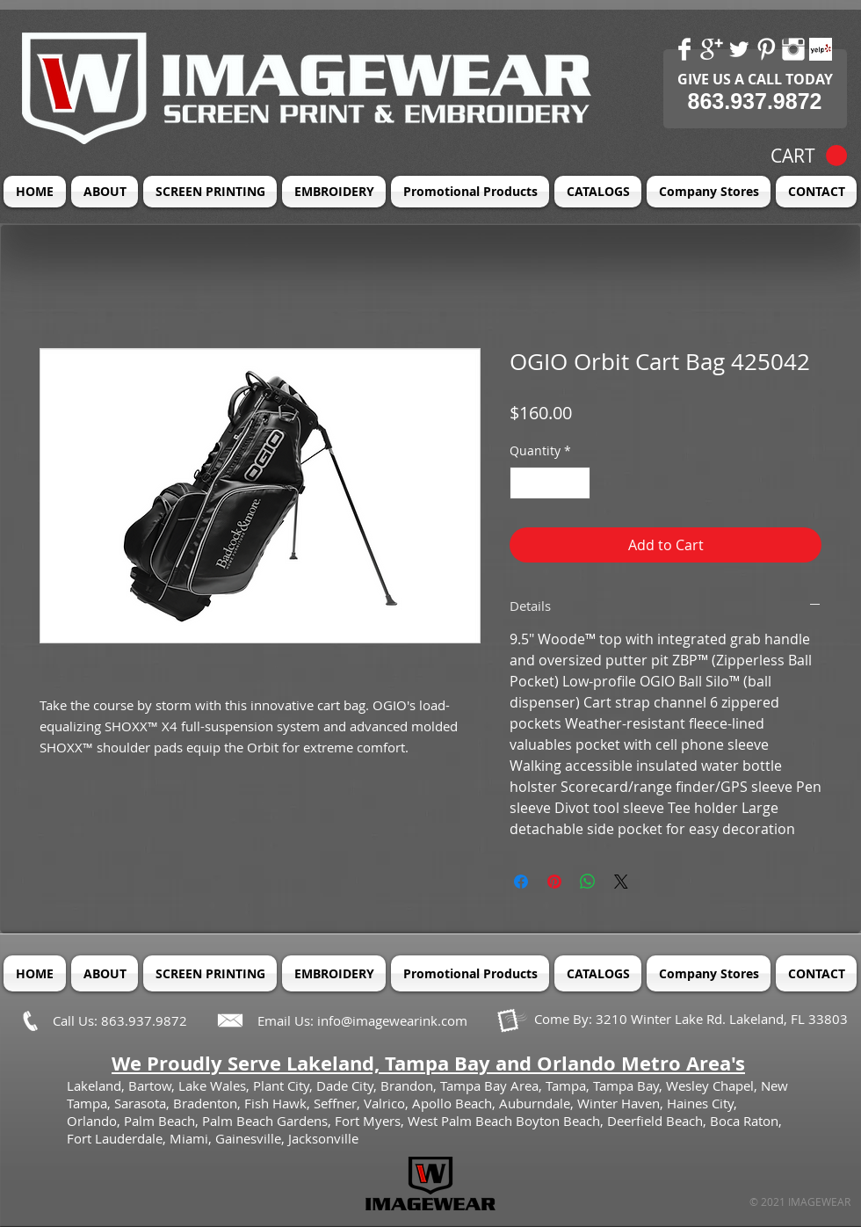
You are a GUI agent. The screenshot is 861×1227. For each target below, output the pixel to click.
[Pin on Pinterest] (554, 881)
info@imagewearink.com (392, 1020)
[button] (809, 156)
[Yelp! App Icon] (820, 49)
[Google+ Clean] (711, 49)
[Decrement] (523, 483)
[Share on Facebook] (521, 881)
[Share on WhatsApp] (587, 881)
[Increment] (577, 483)
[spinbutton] (550, 483)
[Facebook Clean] (684, 49)
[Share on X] (621, 881)
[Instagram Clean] (793, 49)
